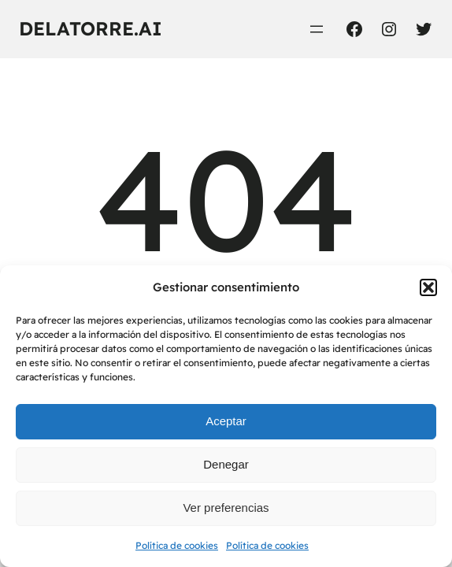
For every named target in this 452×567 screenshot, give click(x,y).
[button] (428, 287)
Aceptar (226, 421)
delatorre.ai (90, 28)
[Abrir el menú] (316, 29)
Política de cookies (176, 545)
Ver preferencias (226, 507)
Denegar (226, 464)
